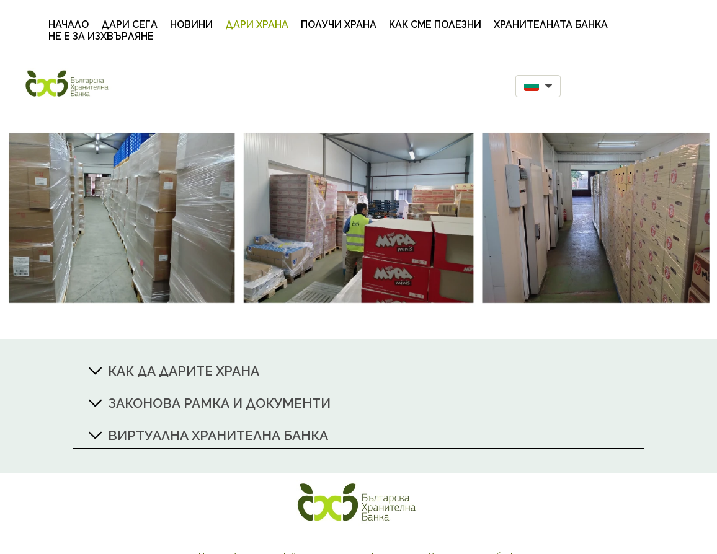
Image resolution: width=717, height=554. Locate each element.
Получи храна (338, 24)
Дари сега (129, 24)
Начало (68, 24)
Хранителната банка (551, 24)
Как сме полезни (435, 24)
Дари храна (256, 24)
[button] (538, 86)
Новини (191, 24)
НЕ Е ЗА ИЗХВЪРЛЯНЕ (101, 36)
